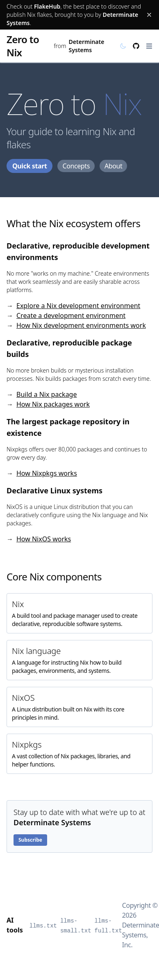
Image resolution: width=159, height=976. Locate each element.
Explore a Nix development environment (78, 305)
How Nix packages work (53, 404)
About (113, 165)
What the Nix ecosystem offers (73, 223)
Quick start (29, 165)
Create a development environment (70, 315)
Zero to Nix (23, 46)
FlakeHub (47, 6)
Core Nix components (54, 576)
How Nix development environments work (81, 325)
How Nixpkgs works (46, 473)
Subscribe (30, 839)
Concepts (75, 165)
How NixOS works (43, 538)
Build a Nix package (46, 394)
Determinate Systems (86, 46)
